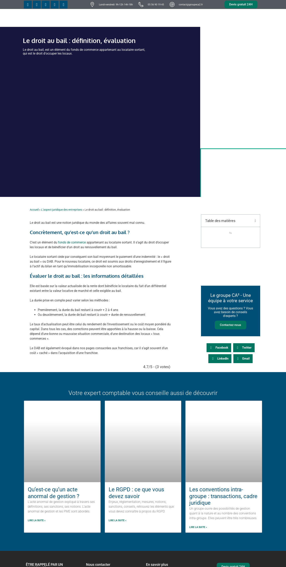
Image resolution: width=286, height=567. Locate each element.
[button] (255, 220)
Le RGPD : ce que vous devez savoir (136, 493)
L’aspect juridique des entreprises (61, 209)
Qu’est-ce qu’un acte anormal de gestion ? (53, 493)
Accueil (34, 209)
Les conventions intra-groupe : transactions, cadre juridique (223, 496)
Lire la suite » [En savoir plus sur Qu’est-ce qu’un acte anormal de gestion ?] (36, 520)
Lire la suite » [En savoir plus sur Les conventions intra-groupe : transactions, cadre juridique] (198, 527)
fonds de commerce (72, 242)
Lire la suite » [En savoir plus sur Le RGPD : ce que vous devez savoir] (117, 520)
